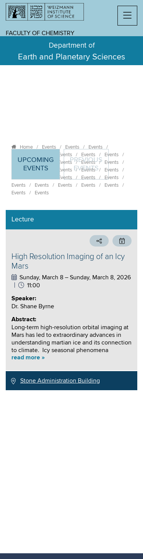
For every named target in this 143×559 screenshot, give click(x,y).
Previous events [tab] (86, 164)
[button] (127, 16)
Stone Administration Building (60, 380)
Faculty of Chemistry (40, 33)
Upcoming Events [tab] (38, 167)
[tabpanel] (71, 300)
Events (49, 147)
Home (26, 147)
